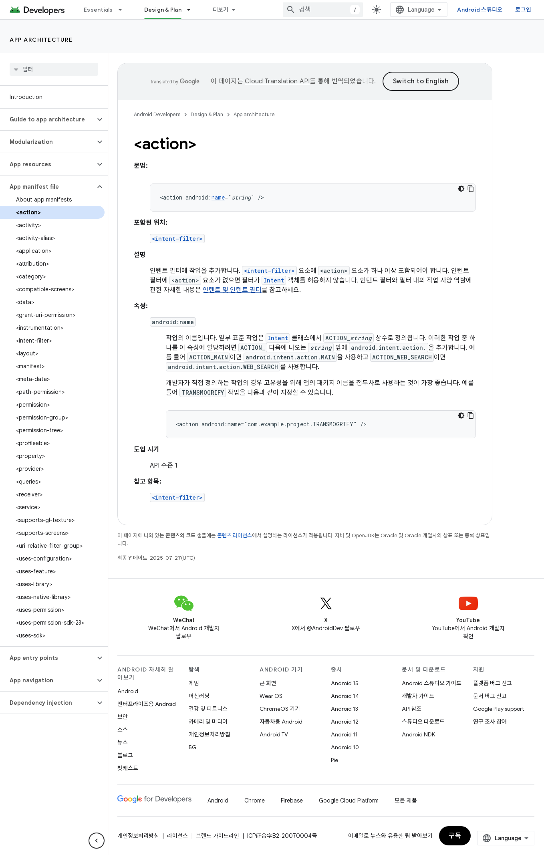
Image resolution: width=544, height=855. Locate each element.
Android (127, 691)
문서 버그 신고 (490, 696)
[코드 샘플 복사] (470, 189)
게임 (194, 683)
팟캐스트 (127, 768)
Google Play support (498, 708)
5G (193, 747)
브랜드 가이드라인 (217, 836)
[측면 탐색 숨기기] (97, 841)
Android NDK (418, 734)
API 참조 (411, 708)
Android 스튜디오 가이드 (431, 683)
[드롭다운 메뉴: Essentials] (124, 9)
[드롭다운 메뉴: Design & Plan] (192, 9)
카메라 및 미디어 (208, 721)
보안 (122, 716)
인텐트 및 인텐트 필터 (232, 290)
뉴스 (122, 742)
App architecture (41, 39)
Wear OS (271, 696)
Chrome (254, 800)
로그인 (523, 9)
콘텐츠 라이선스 (234, 535)
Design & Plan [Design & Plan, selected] (162, 9)
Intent (274, 280)
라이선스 (177, 836)
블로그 (125, 755)
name (218, 197)
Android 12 (345, 721)
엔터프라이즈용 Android (146, 704)
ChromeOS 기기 (280, 708)
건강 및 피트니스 (208, 708)
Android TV (274, 734)
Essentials (98, 9)
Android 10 (345, 747)
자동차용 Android (281, 721)
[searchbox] (54, 69)
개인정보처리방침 (209, 734)
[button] (47, 119)
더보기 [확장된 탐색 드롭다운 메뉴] (221, 9)
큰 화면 (268, 683)
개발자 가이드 (418, 696)
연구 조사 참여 (490, 721)
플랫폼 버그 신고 (492, 683)
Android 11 (344, 734)
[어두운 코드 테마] (461, 189)
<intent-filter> (177, 238)
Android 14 (345, 696)
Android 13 (344, 708)
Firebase (292, 800)
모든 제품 (406, 800)
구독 (455, 836)
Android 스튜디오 (479, 9)
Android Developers (157, 114)
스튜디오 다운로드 (423, 721)
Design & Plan (207, 114)
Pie (334, 760)
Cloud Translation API (277, 81)
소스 (122, 729)
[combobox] (323, 9)
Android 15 (345, 683)
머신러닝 (199, 696)
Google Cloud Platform (349, 800)
